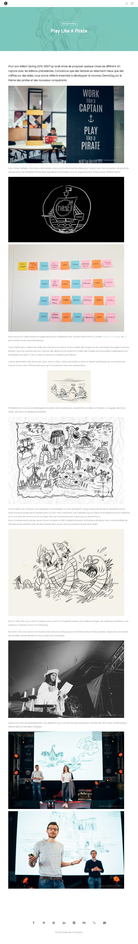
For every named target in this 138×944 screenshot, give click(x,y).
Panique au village (111, 336)
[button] (132, 3)
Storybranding (69, 23)
